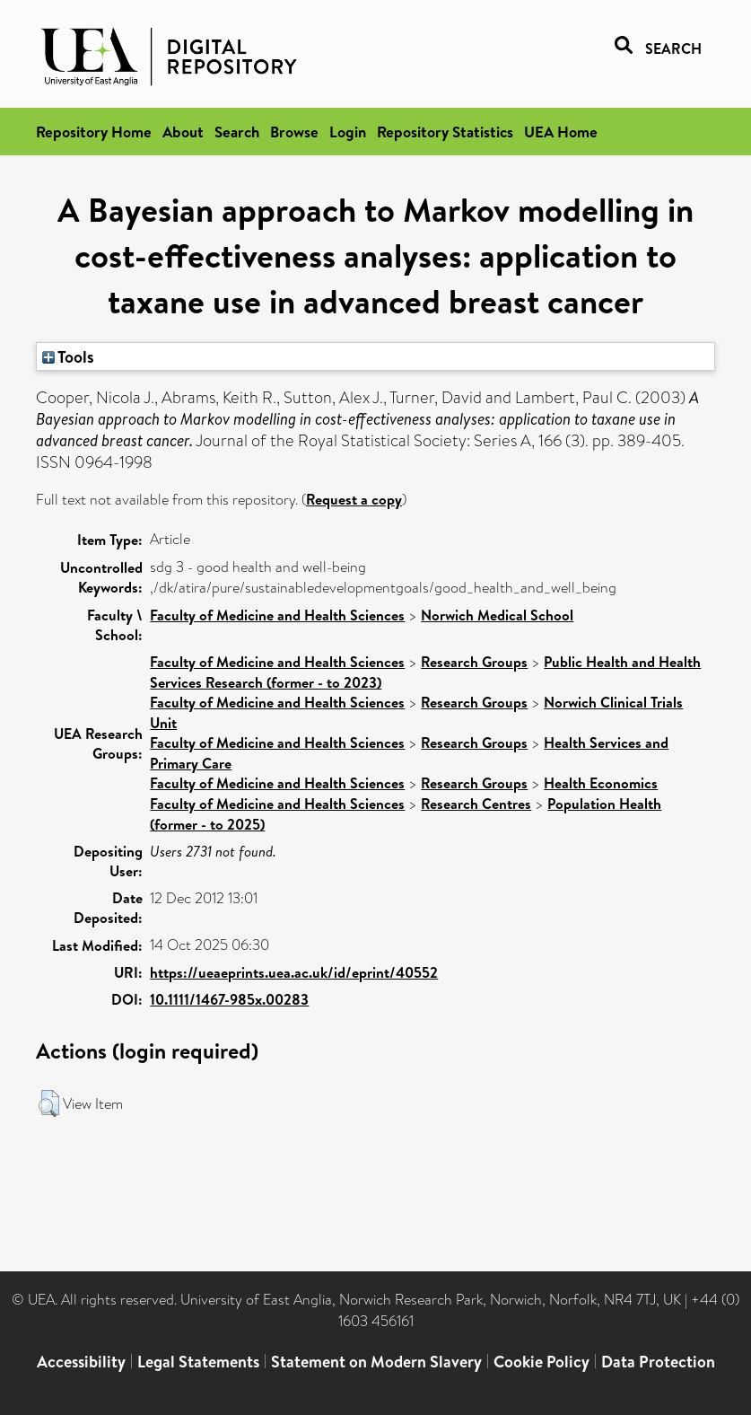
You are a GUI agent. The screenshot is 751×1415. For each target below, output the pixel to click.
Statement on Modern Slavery (376, 1361)
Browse (294, 131)
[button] (49, 1103)
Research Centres (476, 803)
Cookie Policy (541, 1361)
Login (347, 131)
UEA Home (561, 131)
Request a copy (354, 499)
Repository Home (94, 131)
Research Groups (474, 662)
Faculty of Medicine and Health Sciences (277, 615)
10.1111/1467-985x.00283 (229, 999)
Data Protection (658, 1361)
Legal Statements (198, 1361)
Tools (68, 356)
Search (236, 131)
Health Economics (601, 783)
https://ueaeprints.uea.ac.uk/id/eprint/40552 (294, 972)
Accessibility (81, 1361)
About (183, 131)
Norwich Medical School (497, 615)
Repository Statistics (445, 131)
